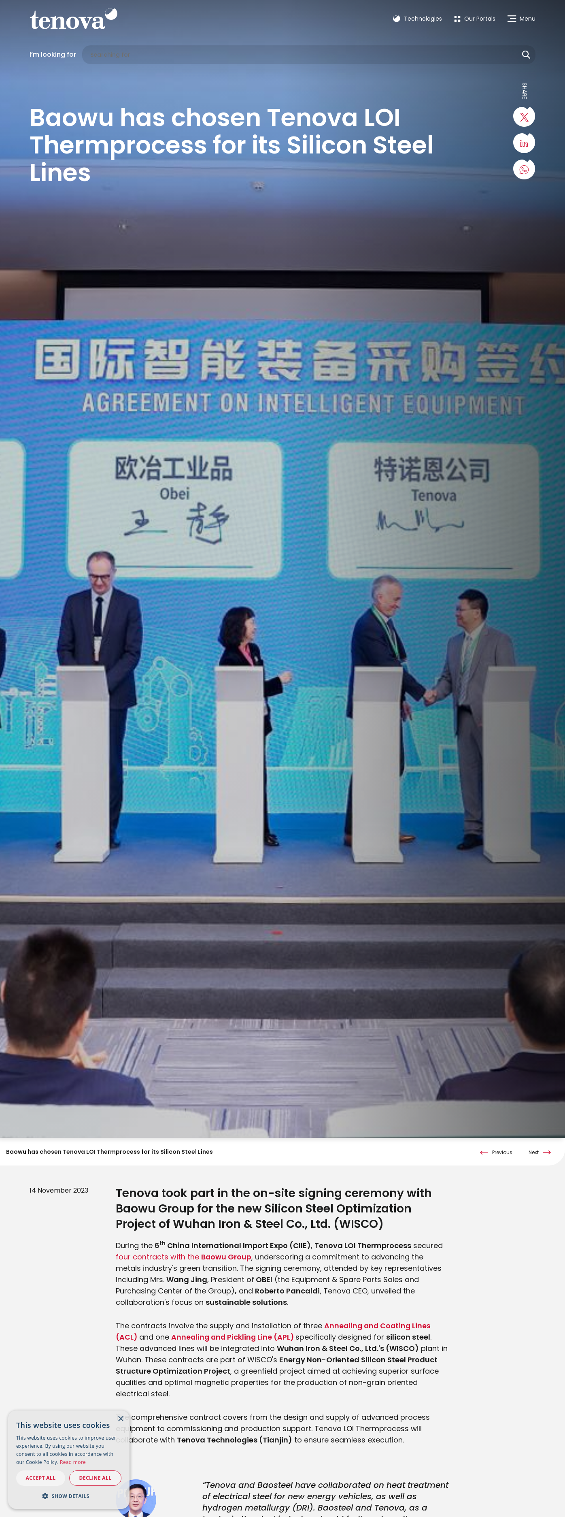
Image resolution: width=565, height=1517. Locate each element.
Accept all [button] (41, 1477)
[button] (68, 1496)
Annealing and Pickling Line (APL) (234, 1337)
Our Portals (474, 18)
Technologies (417, 18)
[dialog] (69, 1459)
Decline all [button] (95, 1477)
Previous (502, 1152)
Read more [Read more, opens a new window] (73, 1462)
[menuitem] (474, 18)
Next (534, 1152)
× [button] (120, 1419)
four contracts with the (184, 1257)
